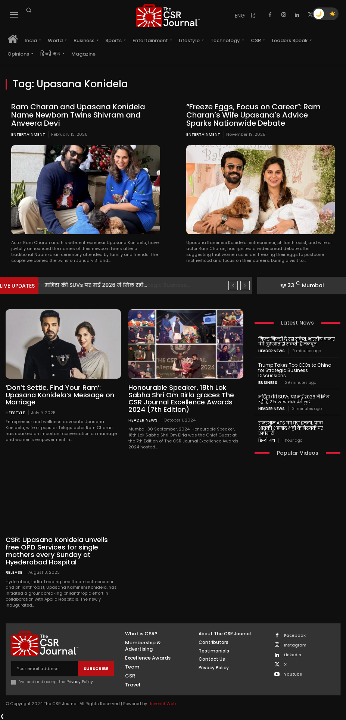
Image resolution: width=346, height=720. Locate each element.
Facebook (295, 635)
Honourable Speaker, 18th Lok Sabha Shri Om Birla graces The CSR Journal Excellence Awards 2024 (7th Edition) (181, 398)
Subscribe (96, 669)
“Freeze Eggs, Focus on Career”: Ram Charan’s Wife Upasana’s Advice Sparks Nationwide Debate (253, 114)
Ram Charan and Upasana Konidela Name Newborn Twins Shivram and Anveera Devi (78, 114)
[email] (44, 668)
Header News (143, 420)
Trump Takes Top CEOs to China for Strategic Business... (120, 285)
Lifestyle (15, 412)
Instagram (295, 645)
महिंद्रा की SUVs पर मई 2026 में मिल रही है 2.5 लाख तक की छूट (294, 399)
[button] (28, 10)
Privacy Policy (79, 682)
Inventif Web (163, 704)
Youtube (293, 674)
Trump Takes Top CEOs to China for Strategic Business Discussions (294, 370)
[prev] (233, 285)
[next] (245, 285)
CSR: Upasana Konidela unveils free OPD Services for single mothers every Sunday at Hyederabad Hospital (57, 550)
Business (267, 382)
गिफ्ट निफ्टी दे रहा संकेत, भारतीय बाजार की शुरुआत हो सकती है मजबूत (296, 341)
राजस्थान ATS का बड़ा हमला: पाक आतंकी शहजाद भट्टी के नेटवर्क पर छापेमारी (290, 428)
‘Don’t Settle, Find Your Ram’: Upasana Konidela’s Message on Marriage (60, 395)
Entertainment (28, 134)
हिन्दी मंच (266, 440)
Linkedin (292, 655)
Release (14, 572)
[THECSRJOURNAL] (167, 15)
